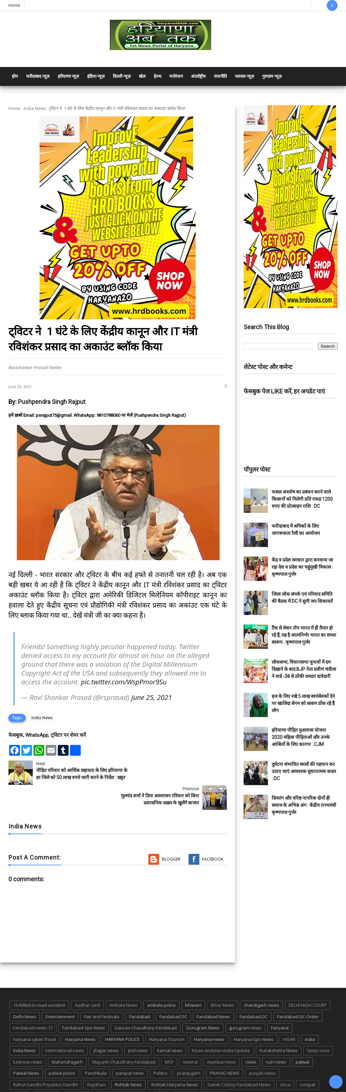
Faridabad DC (173, 995)
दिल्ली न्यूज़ (122, 76)
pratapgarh (188, 1051)
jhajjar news (106, 1029)
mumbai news (221, 1040)
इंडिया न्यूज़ (96, 76)
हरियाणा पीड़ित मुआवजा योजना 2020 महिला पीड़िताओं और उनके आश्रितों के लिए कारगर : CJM (301, 737)
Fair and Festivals (102, 995)
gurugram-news (245, 1006)
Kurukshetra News (279, 1029)
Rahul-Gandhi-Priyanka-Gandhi (45, 1063)
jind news (138, 1029)
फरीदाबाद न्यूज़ (38, 76)
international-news (64, 1029)
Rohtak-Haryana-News (174, 1063)
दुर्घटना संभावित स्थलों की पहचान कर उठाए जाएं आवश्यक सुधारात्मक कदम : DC (304, 771)
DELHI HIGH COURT (308, 983)
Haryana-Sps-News (254, 1018)
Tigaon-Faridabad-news (123, 1074)
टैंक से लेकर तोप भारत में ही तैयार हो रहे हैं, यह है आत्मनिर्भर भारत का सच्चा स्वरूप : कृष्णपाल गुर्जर (304, 635)
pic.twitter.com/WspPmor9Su (124, 681)
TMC (161, 1074)
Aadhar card (87, 983)
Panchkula (95, 1051)
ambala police (161, 983)
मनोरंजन (176, 76)
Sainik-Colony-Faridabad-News (239, 1063)
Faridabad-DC (254, 995)
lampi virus (318, 1029)
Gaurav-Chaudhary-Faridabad (146, 1006)
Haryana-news (209, 1018)
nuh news (276, 1040)
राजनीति (220, 76)
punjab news (262, 1051)
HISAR (289, 1018)
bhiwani (193, 983)
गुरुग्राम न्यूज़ (272, 76)
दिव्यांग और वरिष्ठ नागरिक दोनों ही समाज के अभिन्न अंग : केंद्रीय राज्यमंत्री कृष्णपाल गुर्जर (304, 805)
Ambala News (123, 983)
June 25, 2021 (151, 697)
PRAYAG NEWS (225, 1051)
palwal (302, 1040)
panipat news (130, 1051)
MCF (169, 1040)
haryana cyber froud (34, 1018)
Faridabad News (213, 995)
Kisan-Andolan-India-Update (221, 1029)
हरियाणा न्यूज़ (68, 76)
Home (14, 5)
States (19, 1074)
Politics (160, 1051)
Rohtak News (128, 1063)
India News (35, 108)
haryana (280, 1006)
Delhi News (24, 995)
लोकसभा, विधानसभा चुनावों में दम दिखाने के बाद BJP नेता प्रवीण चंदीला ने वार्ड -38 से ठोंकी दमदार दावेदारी (304, 669)
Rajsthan (96, 1063)
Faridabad (139, 995)
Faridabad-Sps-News (83, 1006)
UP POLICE (212, 1074)
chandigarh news (261, 983)
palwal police (62, 1051)
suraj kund (47, 1074)
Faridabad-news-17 (33, 1006)
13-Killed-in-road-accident (39, 983)
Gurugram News (203, 1006)
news (250, 1040)
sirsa (285, 1063)
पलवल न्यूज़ (244, 76)
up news (184, 1074)
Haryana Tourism (166, 1018)
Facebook (212, 837)
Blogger (171, 837)
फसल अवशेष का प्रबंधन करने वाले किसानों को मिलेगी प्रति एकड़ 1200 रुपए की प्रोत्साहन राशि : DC (302, 499)
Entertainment (60, 995)
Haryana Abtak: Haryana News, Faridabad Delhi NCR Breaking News (73, 1086)
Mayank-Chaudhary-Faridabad (123, 1040)
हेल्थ (157, 76)
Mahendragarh (67, 1040)
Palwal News (26, 1051)
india (310, 1018)
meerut (190, 1040)
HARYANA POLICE (122, 1018)
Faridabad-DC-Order (298, 995)
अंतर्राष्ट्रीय (198, 76)
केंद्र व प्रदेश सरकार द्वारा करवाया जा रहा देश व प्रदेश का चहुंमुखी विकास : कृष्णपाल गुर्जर (302, 567)
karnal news (169, 1029)
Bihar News (222, 983)
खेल (142, 76)
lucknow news (27, 1040)
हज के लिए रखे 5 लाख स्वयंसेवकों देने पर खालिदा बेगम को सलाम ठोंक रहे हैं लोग (303, 703)
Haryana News (80, 1018)
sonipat (307, 1063)
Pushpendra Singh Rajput (51, 401)
